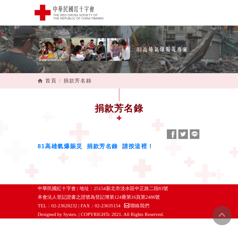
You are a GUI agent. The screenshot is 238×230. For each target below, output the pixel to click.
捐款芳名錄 (77, 80)
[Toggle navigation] (207, 12)
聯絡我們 (136, 205)
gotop (222, 215)
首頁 (50, 80)
